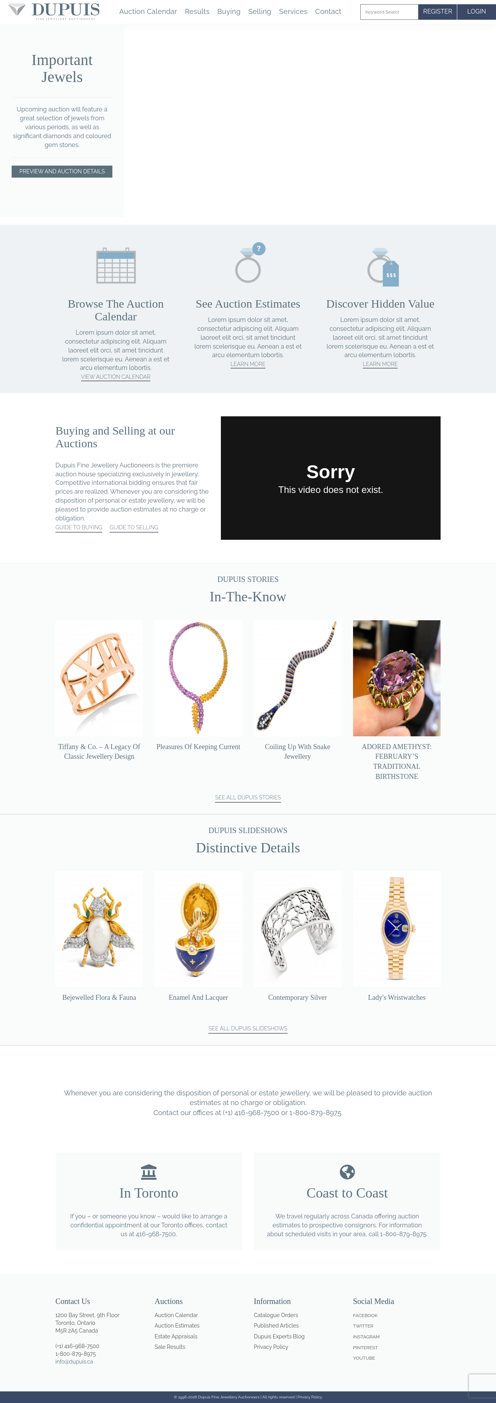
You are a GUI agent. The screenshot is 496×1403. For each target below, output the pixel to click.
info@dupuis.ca (74, 1362)
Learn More (248, 364)
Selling (259, 11)
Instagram (366, 1337)
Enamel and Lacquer (198, 997)
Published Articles (276, 1326)
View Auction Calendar (115, 377)
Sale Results (170, 1347)
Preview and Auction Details (62, 171)
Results (197, 11)
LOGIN (476, 11)
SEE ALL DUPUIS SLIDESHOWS (247, 1028)
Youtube (364, 1358)
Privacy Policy (271, 1347)
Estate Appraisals (176, 1336)
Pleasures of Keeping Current (198, 747)
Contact (328, 11)
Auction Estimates (177, 1326)
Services (293, 11)
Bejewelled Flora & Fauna (99, 997)
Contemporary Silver (297, 997)
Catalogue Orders (276, 1315)
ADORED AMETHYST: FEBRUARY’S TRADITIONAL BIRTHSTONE (397, 761)
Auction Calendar (148, 11)
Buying (229, 11)
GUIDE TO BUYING (78, 527)
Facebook (365, 1315)
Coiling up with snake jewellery (297, 752)
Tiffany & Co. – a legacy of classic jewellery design (99, 752)
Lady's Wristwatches (397, 997)
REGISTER (437, 11)
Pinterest (365, 1347)
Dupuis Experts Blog (279, 1336)
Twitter (363, 1326)
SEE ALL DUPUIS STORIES (248, 797)
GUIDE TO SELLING (134, 527)
